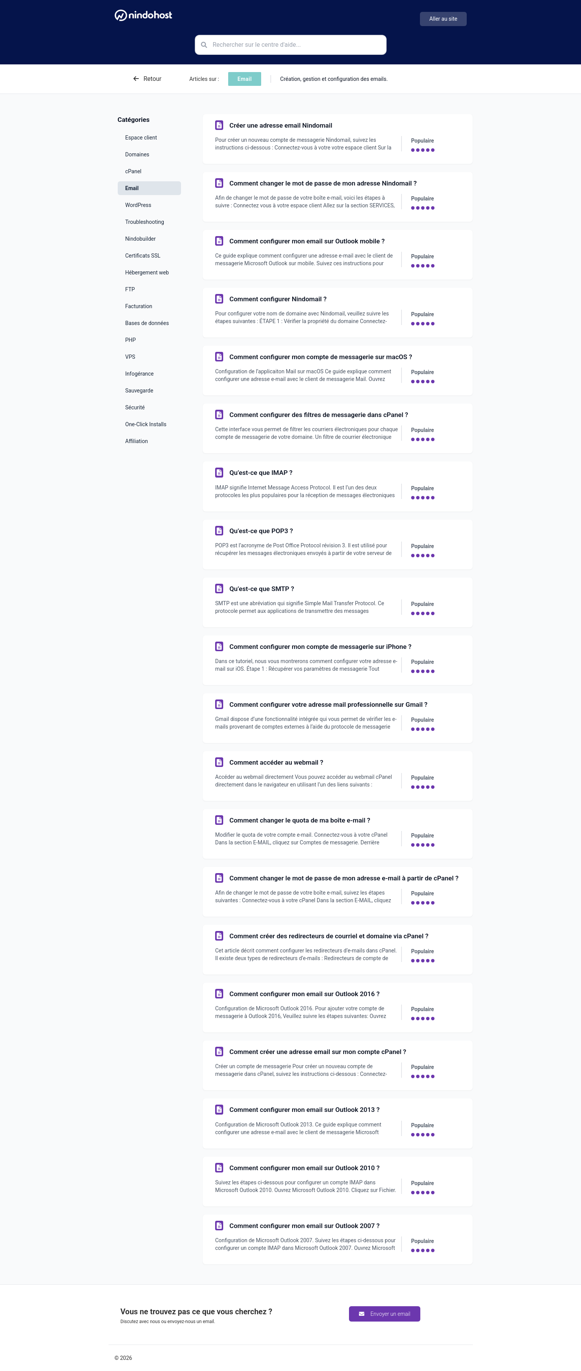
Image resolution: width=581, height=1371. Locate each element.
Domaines (137, 154)
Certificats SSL (143, 256)
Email (132, 188)
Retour (147, 78)
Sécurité (135, 407)
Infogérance (139, 374)
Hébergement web (147, 272)
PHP (130, 340)
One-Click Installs (145, 424)
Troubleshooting (144, 222)
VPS (130, 357)
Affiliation (136, 441)
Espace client (141, 138)
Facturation (139, 306)
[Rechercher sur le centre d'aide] (291, 45)
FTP (130, 289)
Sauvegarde (139, 390)
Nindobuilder (140, 239)
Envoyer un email (384, 1314)
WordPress (138, 205)
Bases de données (147, 323)
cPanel (133, 171)
